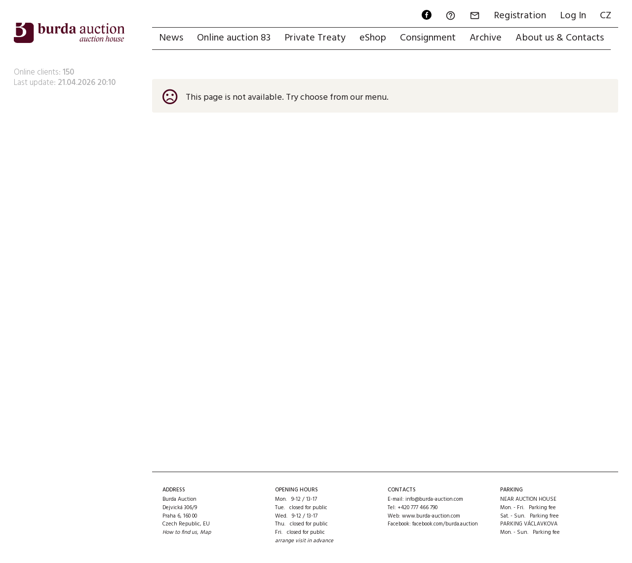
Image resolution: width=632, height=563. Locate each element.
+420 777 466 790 (417, 507)
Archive (486, 38)
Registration (520, 16)
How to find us (179, 532)
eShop (372, 38)
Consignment (428, 38)
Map (205, 532)
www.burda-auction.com (431, 516)
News (171, 38)
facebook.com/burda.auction (445, 524)
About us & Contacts (559, 38)
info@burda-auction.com (434, 499)
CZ (605, 16)
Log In (573, 16)
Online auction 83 (234, 38)
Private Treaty (315, 38)
